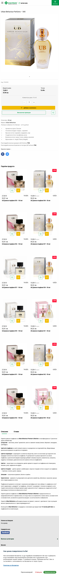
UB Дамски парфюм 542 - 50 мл (40, 374)
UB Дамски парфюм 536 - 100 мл (12, 244)
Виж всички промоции (24, 112)
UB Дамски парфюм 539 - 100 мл (12, 331)
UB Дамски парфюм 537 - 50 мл (40, 244)
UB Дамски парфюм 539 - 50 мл (40, 287)
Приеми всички (50, 572)
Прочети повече (6, 149)
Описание (4, 432)
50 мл (9, 120)
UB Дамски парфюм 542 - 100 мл (12, 418)
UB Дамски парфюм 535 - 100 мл (12, 200)
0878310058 (24, 3)
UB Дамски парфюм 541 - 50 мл (40, 331)
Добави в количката (28, 108)
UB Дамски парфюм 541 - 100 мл (12, 374)
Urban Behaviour (11, 122)
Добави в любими (53, 113)
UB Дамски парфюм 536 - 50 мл (40, 200)
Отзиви (16, 432)
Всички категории (7, 539)
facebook (5, 532)
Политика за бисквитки (11, 565)
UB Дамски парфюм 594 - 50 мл (40, 418)
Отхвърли (38, 572)
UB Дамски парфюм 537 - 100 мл (12, 287)
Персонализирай (26, 572)
